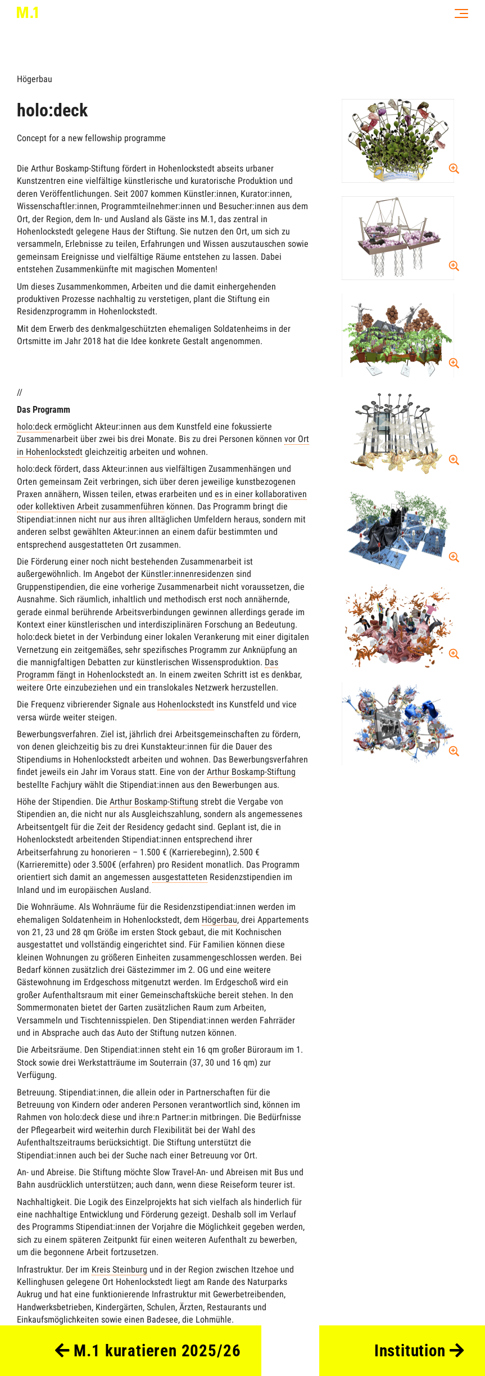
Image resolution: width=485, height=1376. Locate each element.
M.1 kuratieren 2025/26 (148, 1350)
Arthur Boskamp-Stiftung (251, 771)
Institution (419, 1350)
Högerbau (34, 79)
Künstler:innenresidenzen (187, 574)
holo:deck (34, 426)
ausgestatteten (179, 877)
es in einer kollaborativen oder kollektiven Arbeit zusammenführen (162, 500)
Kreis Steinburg (119, 1269)
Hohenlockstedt (185, 704)
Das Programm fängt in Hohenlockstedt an (147, 668)
